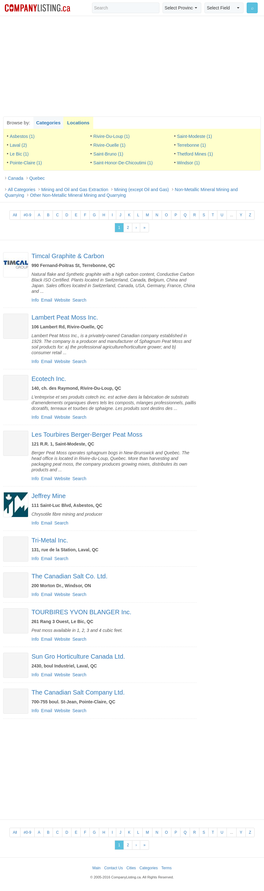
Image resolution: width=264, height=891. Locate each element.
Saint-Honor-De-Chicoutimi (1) (122, 162)
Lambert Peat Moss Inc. (65, 317)
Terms (166, 868)
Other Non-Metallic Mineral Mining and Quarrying (78, 195)
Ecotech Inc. (49, 378)
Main (96, 868)
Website (62, 300)
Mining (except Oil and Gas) (141, 189)
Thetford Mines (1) (195, 153)
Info (35, 300)
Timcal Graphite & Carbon (68, 256)
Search (79, 300)
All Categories (21, 189)
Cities (131, 868)
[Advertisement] (132, 66)
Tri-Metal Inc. (50, 540)
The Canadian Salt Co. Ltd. (69, 576)
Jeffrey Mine (49, 495)
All (15, 215)
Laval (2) (18, 145)
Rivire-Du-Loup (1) (111, 136)
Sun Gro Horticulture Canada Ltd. (78, 656)
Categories (48, 122)
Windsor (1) (188, 162)
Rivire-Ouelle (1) (109, 145)
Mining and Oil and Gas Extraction (74, 189)
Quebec (37, 178)
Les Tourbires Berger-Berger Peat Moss (87, 434)
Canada (15, 178)
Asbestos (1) (22, 136)
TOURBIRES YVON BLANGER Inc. (81, 612)
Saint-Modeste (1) (194, 136)
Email (46, 300)
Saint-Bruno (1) (108, 153)
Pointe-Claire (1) (26, 162)
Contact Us (113, 868)
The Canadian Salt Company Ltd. (78, 692)
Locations (78, 122)
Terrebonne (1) (191, 145)
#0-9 (27, 215)
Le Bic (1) (19, 153)
